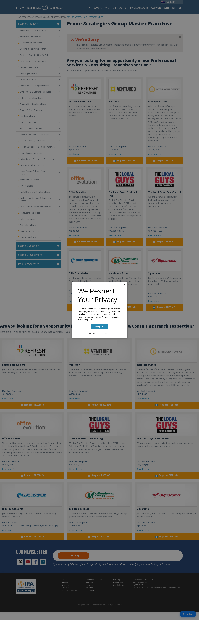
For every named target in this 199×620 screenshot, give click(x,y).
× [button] (124, 285)
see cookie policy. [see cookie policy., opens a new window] (85, 320)
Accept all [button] (99, 326)
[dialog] (99, 310)
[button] (99, 333)
